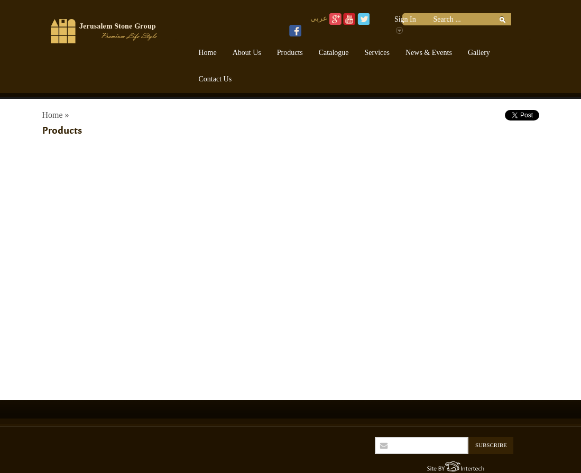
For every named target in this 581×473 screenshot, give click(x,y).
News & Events (428, 53)
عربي (318, 18)
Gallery (479, 53)
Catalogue (334, 53)
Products (290, 53)
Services (377, 53)
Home (208, 53)
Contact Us (215, 79)
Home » (55, 114)
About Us (247, 53)
